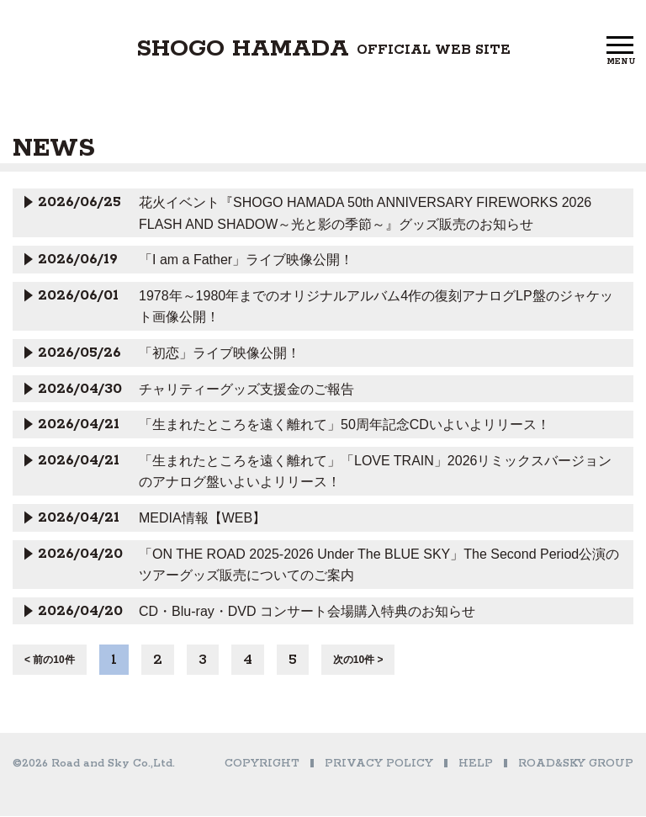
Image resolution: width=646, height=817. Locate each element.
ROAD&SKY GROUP (575, 764)
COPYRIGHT (262, 764)
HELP (475, 764)
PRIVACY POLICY (379, 764)
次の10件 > (358, 660)
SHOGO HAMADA (323, 51)
